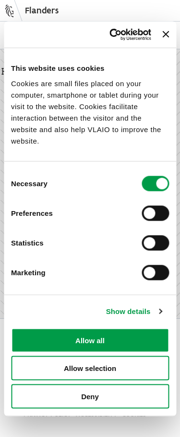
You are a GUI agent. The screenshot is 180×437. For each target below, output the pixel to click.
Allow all (90, 340)
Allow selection (90, 368)
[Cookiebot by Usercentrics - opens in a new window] (113, 34)
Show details (128, 311)
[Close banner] (165, 34)
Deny (90, 396)
